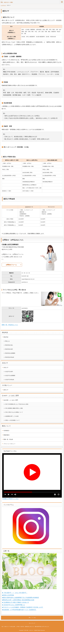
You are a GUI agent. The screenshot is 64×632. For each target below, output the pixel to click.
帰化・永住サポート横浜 (7, 2)
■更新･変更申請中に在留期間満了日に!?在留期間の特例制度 (20, 597)
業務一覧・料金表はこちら (10, 324)
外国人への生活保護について (12, 420)
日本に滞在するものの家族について (14, 412)
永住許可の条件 (9, 371)
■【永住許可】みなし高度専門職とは (13, 605)
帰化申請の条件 (9, 349)
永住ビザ (5, 367)
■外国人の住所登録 (8, 595)
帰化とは (7, 341)
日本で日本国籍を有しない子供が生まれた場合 (16, 404)
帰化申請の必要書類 (10, 353)
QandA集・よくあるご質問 (10, 400)
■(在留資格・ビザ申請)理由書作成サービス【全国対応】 (19, 609)
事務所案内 (6, 435)
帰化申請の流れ (9, 345)
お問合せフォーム (11, 264)
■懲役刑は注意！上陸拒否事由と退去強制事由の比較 (18, 600)
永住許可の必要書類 (10, 375)
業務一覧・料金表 (8, 439)
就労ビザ (5, 389)
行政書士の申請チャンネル (10, 498)
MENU (62, 2)
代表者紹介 (6, 430)
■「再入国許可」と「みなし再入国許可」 (15, 592)
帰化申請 (5, 337)
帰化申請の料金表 (9, 357)
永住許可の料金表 (9, 379)
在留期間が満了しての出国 (11, 416)
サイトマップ (32, 623)
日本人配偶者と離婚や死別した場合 (14, 408)
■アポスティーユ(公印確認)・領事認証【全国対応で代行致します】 (22, 607)
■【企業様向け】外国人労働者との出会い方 (15, 602)
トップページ (3, 5)
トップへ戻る (33, 617)
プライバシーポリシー (9, 443)
